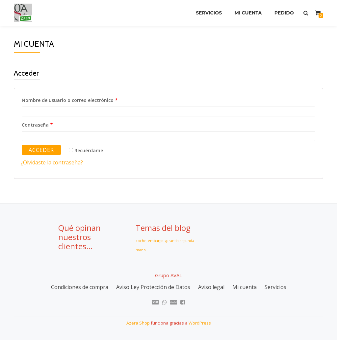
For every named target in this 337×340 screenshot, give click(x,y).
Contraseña (37, 124)
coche (141, 240)
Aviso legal (211, 286)
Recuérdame (86, 150)
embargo (156, 240)
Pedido (284, 13)
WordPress (200, 322)
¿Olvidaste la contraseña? (52, 162)
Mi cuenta (247, 13)
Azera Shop (138, 322)
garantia (172, 240)
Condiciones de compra (79, 286)
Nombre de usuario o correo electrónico (70, 100)
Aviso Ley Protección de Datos (153, 286)
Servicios (208, 13)
